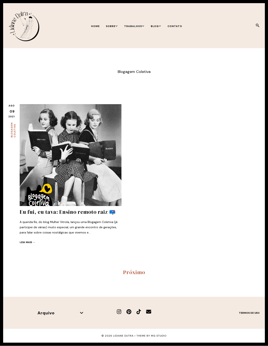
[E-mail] (148, 311)
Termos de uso (249, 313)
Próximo (134, 272)
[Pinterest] (128, 311)
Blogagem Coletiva (13, 129)
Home (95, 26)
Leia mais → (27, 242)
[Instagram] (119, 311)
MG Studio (158, 335)
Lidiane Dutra (123, 335)
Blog (156, 26)
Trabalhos (134, 26)
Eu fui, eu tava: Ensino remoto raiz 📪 (68, 211)
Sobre (112, 26)
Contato (175, 26)
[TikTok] (139, 311)
